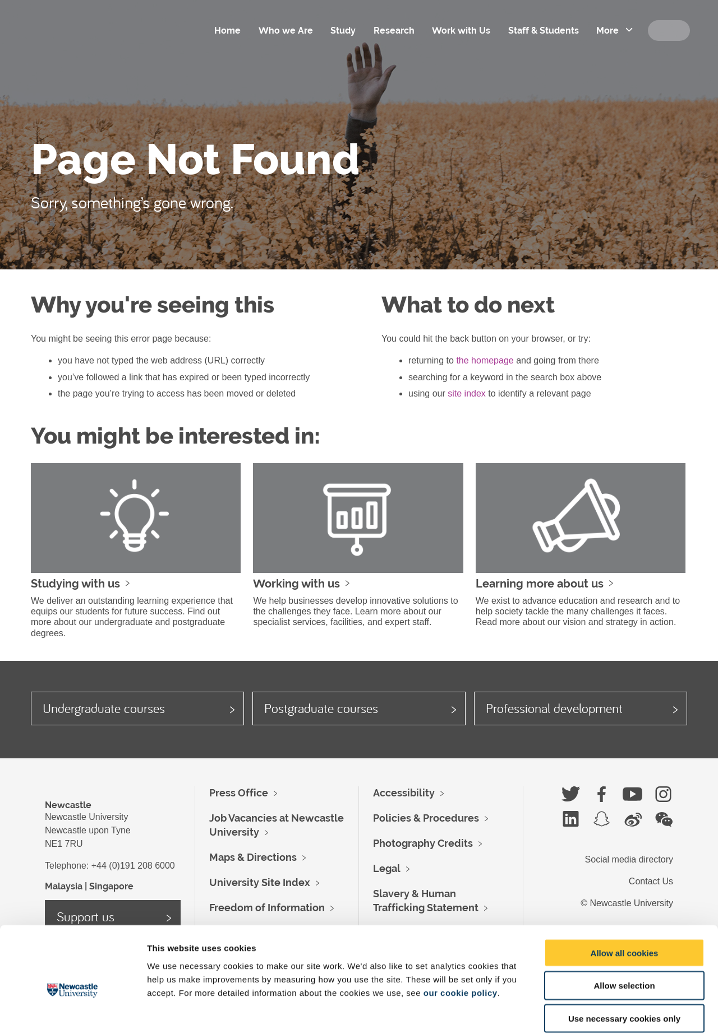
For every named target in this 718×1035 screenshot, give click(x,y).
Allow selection (624, 930)
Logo (94, 45)
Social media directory (629, 859)
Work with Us (460, 30)
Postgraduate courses (321, 708)
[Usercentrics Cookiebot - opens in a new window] (73, 1013)
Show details (589, 1013)
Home (225, 30)
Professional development (554, 708)
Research (392, 30)
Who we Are (283, 30)
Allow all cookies (625, 897)
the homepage (484, 360)
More (607, 30)
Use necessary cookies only (624, 963)
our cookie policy (461, 937)
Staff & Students (542, 30)
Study (341, 30)
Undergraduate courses (104, 708)
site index (467, 393)
